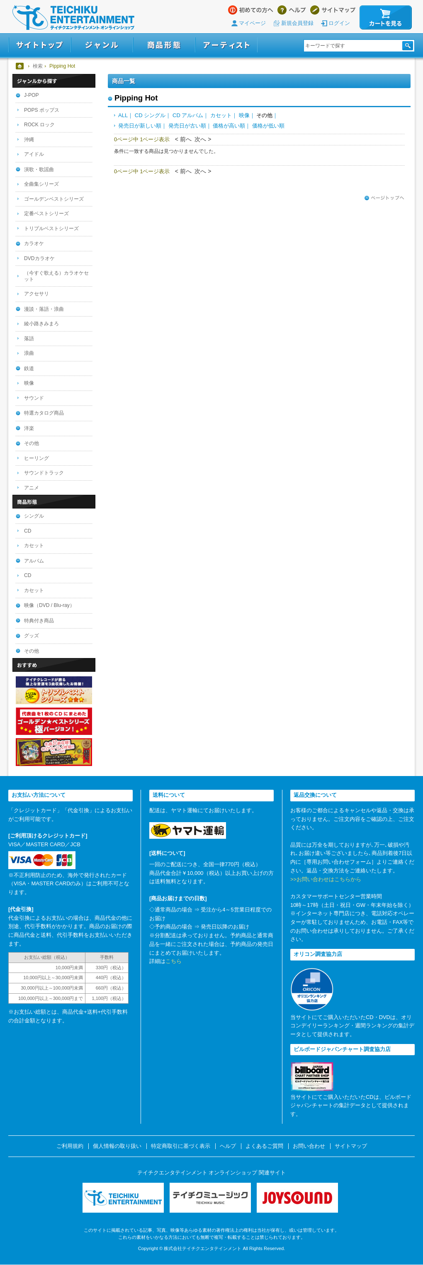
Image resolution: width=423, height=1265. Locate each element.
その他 (31, 443)
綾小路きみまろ (41, 324)
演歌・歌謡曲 (39, 169)
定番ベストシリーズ (46, 213)
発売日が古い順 (187, 126)
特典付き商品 (39, 621)
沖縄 (29, 139)
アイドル (34, 154)
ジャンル (102, 45)
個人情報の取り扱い (117, 1146)
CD (27, 531)
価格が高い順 (229, 126)
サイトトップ (39, 45)
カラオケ (34, 243)
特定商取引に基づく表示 (180, 1146)
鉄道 (29, 368)
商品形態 (164, 45)
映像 (244, 115)
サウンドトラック (44, 473)
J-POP (31, 95)
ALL (123, 115)
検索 (38, 66)
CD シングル (150, 115)
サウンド (34, 398)
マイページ (252, 23)
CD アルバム (188, 115)
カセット (221, 115)
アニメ (31, 488)
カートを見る (386, 17)
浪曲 (29, 353)
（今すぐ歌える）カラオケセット (56, 276)
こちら (173, 961)
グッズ (31, 636)
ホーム (20, 66)
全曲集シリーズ (41, 184)
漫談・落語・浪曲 (44, 309)
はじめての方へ (250, 10)
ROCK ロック (39, 125)
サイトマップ (332, 10)
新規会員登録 (297, 23)
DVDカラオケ (39, 258)
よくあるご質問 (264, 1146)
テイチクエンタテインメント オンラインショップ (73, 17)
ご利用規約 (69, 1146)
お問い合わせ (309, 1146)
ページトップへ (384, 198)
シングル (34, 516)
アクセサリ (36, 294)
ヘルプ (291, 10)
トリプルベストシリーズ (51, 228)
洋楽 (29, 428)
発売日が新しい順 (139, 126)
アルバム (34, 561)
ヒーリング (36, 458)
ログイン (339, 23)
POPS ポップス (41, 110)
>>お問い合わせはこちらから (325, 879)
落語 (29, 338)
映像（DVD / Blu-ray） (49, 605)
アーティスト (226, 45)
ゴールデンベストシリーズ (54, 199)
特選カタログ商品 (44, 413)
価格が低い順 (268, 126)
